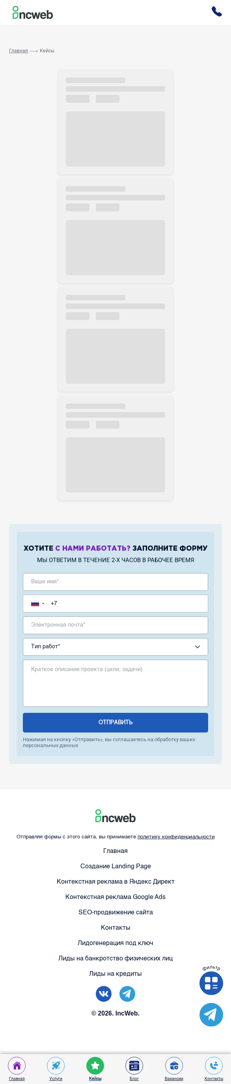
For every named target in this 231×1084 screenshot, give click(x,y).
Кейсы (47, 51)
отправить (115, 722)
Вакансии (174, 1069)
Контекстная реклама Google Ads (115, 897)
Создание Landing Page (115, 867)
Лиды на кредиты (115, 974)
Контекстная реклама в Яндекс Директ (116, 882)
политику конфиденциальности (176, 837)
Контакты (115, 928)
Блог (134, 1069)
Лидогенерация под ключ (115, 943)
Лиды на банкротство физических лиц (115, 959)
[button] (39, 603)
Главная (18, 51)
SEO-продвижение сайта (115, 913)
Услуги (56, 1069)
